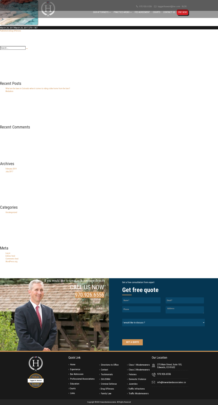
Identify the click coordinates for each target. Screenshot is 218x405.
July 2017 (9, 171)
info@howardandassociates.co (171, 382)
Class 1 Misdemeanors (139, 364)
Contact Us (169, 12)
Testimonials (107, 374)
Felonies (133, 374)
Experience (75, 369)
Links (72, 393)
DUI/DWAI (105, 379)
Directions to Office (110, 364)
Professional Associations (82, 378)
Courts (156, 12)
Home (72, 364)
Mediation (9, 91)
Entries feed (10, 256)
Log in (8, 253)
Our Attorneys (102, 12)
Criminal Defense (109, 383)
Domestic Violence (137, 379)
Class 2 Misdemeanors (139, 369)
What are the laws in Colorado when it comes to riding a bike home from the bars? (38, 88)
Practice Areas (123, 12)
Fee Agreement (142, 12)
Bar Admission (76, 374)
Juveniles (133, 383)
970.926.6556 (89, 295)
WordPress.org (11, 261)
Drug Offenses (107, 388)
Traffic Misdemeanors (139, 393)
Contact (104, 369)
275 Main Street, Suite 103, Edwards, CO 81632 (169, 366)
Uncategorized (11, 212)
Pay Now (182, 12)
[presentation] (143, 333)
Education (74, 383)
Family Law (106, 393)
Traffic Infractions (136, 388)
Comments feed (12, 259)
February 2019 (11, 169)
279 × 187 (33, 27)
